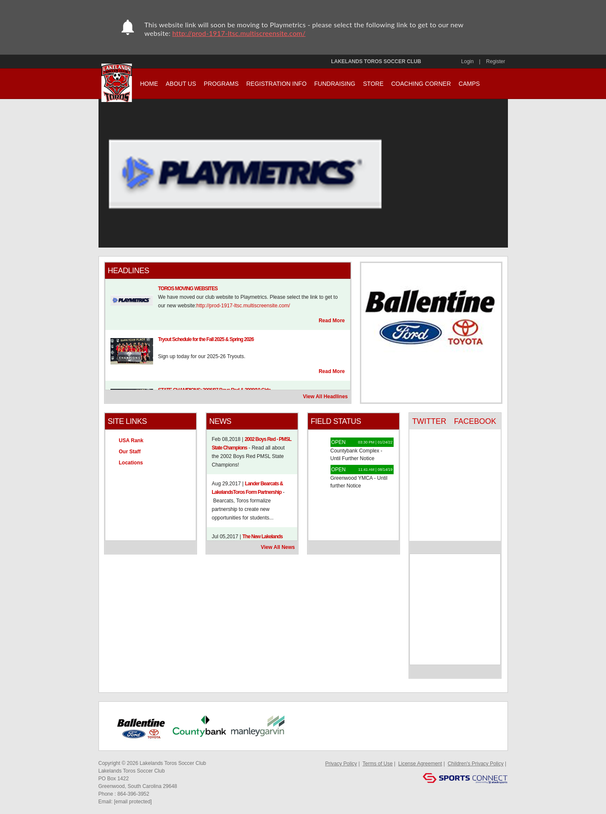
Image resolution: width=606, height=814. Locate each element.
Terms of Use (377, 764)
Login (467, 61)
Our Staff (130, 452)
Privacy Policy (341, 764)
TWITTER (429, 421)
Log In (317, 764)
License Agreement (420, 764)
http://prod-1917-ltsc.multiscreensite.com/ (239, 33)
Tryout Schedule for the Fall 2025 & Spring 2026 (206, 339)
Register (495, 61)
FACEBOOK (475, 421)
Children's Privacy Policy (476, 764)
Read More (332, 321)
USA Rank (131, 440)
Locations (131, 463)
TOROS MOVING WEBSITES (187, 289)
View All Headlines (325, 397)
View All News (278, 547)
